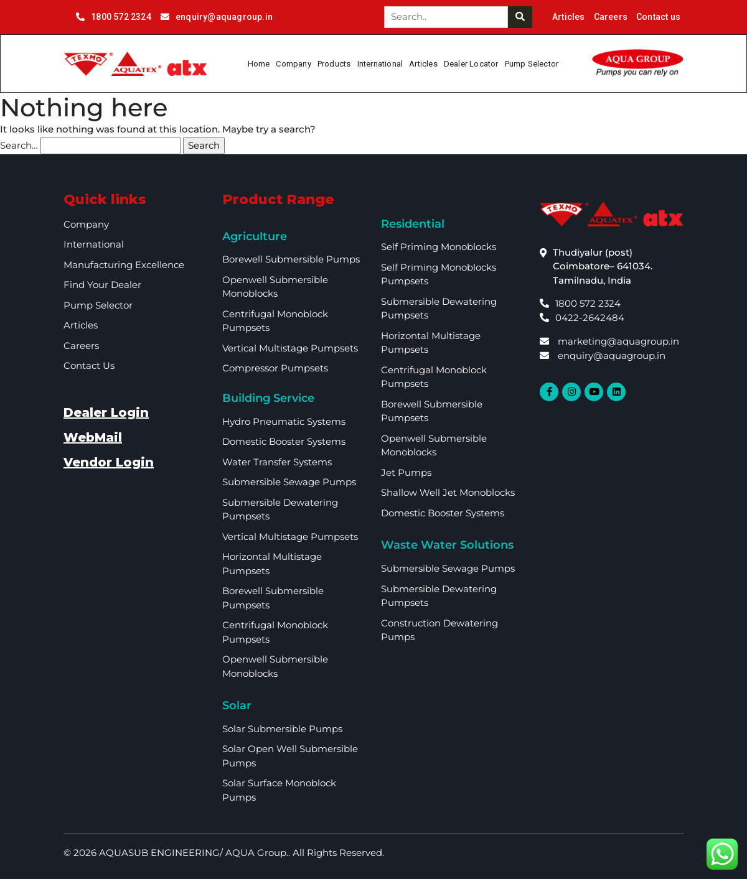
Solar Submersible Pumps (282, 729)
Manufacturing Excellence (123, 265)
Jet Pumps (406, 472)
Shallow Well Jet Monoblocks (448, 492)
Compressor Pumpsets (275, 368)
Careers (610, 17)
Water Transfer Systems (277, 462)
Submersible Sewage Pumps (289, 482)
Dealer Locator (471, 63)
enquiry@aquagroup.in (217, 17)
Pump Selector (532, 63)
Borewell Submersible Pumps (291, 259)
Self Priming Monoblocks (438, 247)
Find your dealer (102, 285)
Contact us (658, 17)
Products (334, 63)
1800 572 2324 (113, 17)
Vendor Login (108, 462)
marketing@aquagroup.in (609, 341)
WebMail (92, 437)
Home (259, 63)
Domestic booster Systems (283, 441)
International (380, 63)
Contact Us (89, 365)
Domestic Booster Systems (442, 513)
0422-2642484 (582, 317)
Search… (19, 145)
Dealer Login (106, 412)
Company (293, 63)
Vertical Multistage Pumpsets (290, 348)
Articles (568, 17)
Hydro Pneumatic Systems (283, 421)
